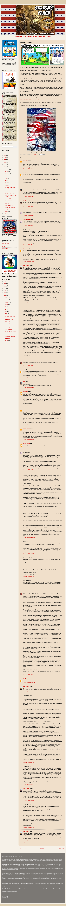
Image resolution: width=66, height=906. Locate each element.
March (6, 183)
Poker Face (7, 203)
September (7, 173)
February (7, 185)
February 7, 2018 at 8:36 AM (28, 377)
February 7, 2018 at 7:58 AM (28, 261)
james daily (25, 160)
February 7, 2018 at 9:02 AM (28, 387)
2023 (5, 157)
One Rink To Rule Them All (10, 201)
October (6, 171)
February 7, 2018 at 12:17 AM (29, 168)
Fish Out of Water (27, 210)
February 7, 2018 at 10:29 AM (29, 507)
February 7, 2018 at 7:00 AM (28, 206)
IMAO (3, 246)
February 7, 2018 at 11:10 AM (29, 537)
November (7, 169)
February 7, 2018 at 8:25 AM (28, 365)
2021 (5, 160)
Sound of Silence (8, 198)
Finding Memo (7, 209)
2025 (5, 153)
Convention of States (6, 245)
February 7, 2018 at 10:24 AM (29, 469)
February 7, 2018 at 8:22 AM (28, 356)
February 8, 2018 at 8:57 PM (28, 827)
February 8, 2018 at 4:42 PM (28, 762)
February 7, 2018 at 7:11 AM (28, 225)
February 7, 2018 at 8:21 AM (28, 302)
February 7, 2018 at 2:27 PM (28, 576)
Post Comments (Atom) (30, 850)
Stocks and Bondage (9, 205)
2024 (5, 155)
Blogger (40, 900)
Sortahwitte (25, 172)
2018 (5, 166)
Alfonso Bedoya (26, 428)
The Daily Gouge (5, 249)
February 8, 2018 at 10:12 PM (29, 840)
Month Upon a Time (9, 190)
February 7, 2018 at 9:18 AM (28, 405)
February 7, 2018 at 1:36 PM (28, 553)
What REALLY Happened (10, 207)
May (6, 180)
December (7, 167)
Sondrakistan (5, 248)
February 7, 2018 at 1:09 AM (28, 196)
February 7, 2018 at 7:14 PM (28, 587)
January (6, 211)
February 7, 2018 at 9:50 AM (28, 439)
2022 (5, 159)
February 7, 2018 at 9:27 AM (28, 424)
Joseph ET (25, 188)
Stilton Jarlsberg (26, 265)
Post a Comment (25, 842)
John (24, 369)
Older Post (61, 848)
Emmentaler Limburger (28, 512)
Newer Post (23, 848)
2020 (5, 162)
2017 (5, 213)
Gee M (24, 678)
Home (42, 848)
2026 (5, 152)
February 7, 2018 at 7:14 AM (28, 244)
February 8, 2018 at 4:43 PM (28, 784)
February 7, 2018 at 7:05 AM (28, 215)
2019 (5, 164)
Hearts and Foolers (8, 200)
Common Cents (5, 243)
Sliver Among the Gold (9, 193)
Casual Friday (7, 191)
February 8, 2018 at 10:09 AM (29, 682)
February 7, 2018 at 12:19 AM (29, 184)
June (6, 178)
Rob (24, 381)
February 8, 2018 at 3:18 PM (28, 691)
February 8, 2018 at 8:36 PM (28, 800)
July (6, 176)
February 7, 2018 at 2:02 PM (28, 563)
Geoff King (25, 248)
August (6, 175)
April (6, 182)
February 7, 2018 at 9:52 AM (28, 446)
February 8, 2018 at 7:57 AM (28, 674)
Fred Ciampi (25, 200)
